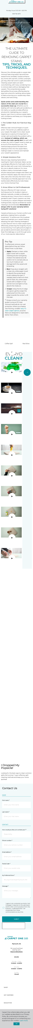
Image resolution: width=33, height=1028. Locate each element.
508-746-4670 (16, 14)
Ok (16, 1024)
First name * (5, 800)
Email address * (6, 852)
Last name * (5, 812)
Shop (6, 987)
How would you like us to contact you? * (14, 829)
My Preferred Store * (8, 875)
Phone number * (7, 840)
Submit (16, 919)
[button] (26, 3)
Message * (5, 886)
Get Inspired (8, 995)
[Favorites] (28, 3)
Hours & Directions (16, 952)
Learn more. (23, 1020)
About (13, 20)
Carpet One (4, 20)
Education (8, 1003)
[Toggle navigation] (2, 3)
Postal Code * (6, 863)
